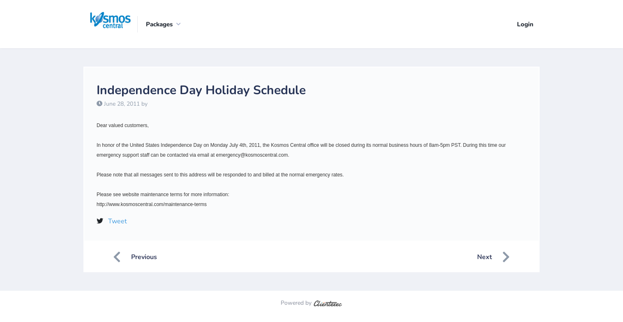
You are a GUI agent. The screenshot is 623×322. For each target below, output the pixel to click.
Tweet (117, 221)
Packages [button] (159, 24)
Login (525, 24)
